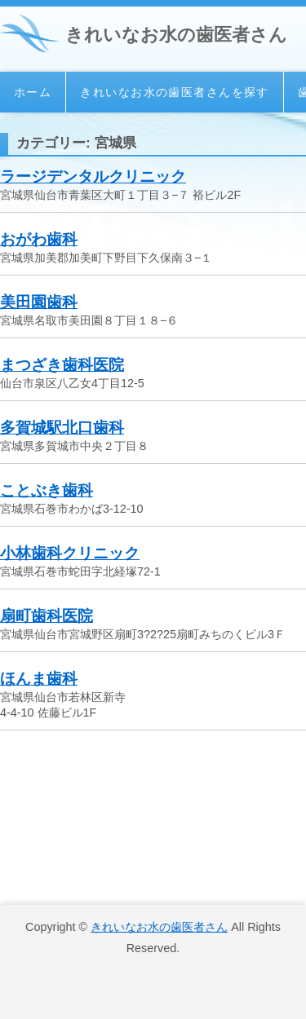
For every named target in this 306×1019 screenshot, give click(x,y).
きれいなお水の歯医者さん (176, 34)
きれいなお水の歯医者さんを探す (174, 92)
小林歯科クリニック (70, 553)
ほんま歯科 (39, 678)
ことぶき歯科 (46, 490)
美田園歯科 (39, 302)
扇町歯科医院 (46, 615)
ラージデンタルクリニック (93, 176)
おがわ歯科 (39, 239)
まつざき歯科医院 (62, 364)
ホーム (32, 92)
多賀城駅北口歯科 (62, 427)
